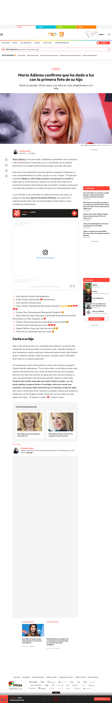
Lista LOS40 (5, 43)
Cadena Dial (67, 684)
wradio (52, 684)
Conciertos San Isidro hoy (49, 55)
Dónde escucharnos (93, 677)
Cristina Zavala (24, 151)
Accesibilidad (26, 677)
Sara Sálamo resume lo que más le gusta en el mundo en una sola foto (32, 641)
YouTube (52, 655)
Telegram (6, 176)
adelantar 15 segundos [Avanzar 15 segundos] (62, 699)
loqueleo (77, 687)
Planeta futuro (82, 684)
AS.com (77, 682)
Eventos (37, 43)
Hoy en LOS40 (47, 43)
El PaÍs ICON (60, 687)
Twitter (6, 165)
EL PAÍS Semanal (75, 684)
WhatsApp (6, 170)
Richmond (32, 687)
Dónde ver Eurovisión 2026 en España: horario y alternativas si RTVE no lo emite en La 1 (95, 216)
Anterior (45, 699)
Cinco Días (60, 684)
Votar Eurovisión (33, 55)
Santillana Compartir (63, 682)
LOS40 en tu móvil (80, 677)
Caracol (91, 682)
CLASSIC (40, 27)
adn (84, 682)
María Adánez (17, 444)
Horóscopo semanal (90, 55)
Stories (68, 655)
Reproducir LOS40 (74, 213)
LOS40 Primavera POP (62, 43)
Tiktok (48, 655)
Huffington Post (36, 684)
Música (15, 43)
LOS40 (19, 27)
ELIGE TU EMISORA (101, 699)
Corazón (56, 69)
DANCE (60, 27)
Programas (27, 43)
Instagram (44, 655)
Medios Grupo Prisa (15, 688)
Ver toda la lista (95, 319)
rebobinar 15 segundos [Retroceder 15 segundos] (49, 699)
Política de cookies (51, 677)
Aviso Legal (16, 677)
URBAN (80, 27)
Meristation (86, 687)
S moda (68, 687)
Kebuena (90, 684)
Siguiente (67, 699)
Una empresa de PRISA (15, 684)
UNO (46, 684)
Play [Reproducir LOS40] (56, 699)
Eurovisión (21, 55)
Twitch (64, 655)
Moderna (41, 687)
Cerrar (109, 49)
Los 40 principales (42, 682)
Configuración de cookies (66, 677)
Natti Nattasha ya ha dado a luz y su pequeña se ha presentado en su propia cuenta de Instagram (57, 642)
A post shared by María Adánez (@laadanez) (45, 287)
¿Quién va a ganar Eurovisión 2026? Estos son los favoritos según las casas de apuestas (96, 233)
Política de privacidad (38, 677)
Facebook (6, 160)
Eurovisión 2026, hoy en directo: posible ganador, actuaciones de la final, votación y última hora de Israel (96, 195)
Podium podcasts (52, 687)
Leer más (29, 452)
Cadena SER (71, 682)
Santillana (52, 682)
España (101, 34)
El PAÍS (33, 682)
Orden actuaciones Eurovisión (70, 55)
